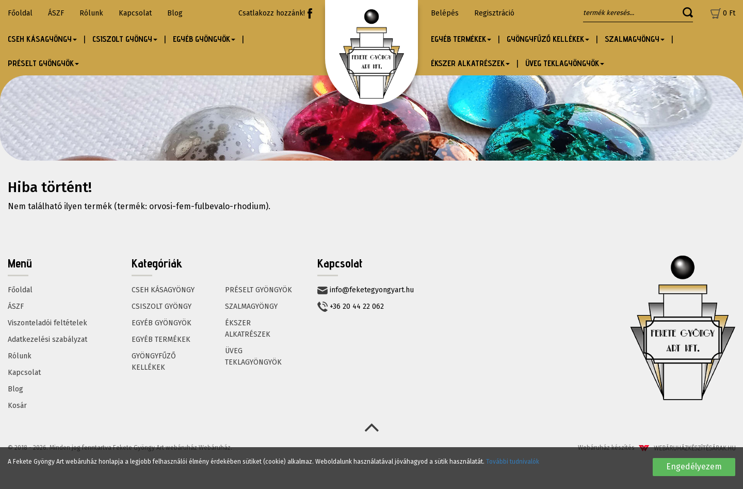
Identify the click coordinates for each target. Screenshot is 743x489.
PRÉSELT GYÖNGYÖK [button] (43, 63)
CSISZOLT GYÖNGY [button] (124, 39)
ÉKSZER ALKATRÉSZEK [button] (470, 63)
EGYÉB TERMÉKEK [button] (461, 39)
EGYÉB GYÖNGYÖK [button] (204, 39)
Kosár (17, 405)
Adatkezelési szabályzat (47, 339)
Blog (175, 13)
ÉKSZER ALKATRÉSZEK (247, 329)
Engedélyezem (694, 466)
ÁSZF (56, 13)
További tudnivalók (512, 461)
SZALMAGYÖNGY (251, 306)
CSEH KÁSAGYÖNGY (163, 290)
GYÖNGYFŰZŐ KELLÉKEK (154, 362)
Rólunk (91, 13)
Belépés (445, 13)
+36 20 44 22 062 (350, 307)
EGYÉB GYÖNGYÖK (161, 323)
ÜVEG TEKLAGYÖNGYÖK (253, 356)
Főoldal (20, 13)
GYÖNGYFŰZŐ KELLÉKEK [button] (548, 39)
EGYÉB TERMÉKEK (161, 339)
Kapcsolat (135, 13)
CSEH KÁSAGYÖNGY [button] (42, 39)
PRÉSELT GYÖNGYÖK (258, 290)
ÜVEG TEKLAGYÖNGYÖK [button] (564, 63)
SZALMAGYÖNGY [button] (635, 39)
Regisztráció (494, 13)
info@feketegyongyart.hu (365, 290)
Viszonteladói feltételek (47, 323)
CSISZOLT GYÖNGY (161, 306)
